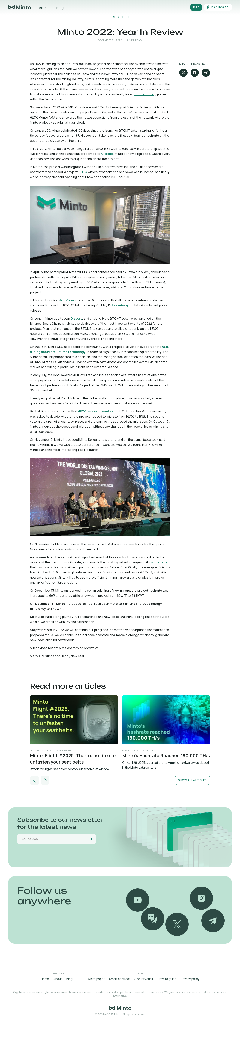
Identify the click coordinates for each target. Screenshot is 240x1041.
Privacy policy (190, 979)
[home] (19, 7)
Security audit (143, 979)
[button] (34, 780)
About (44, 7)
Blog (60, 7)
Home (45, 979)
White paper (96, 979)
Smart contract (119, 979)
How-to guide (167, 979)
